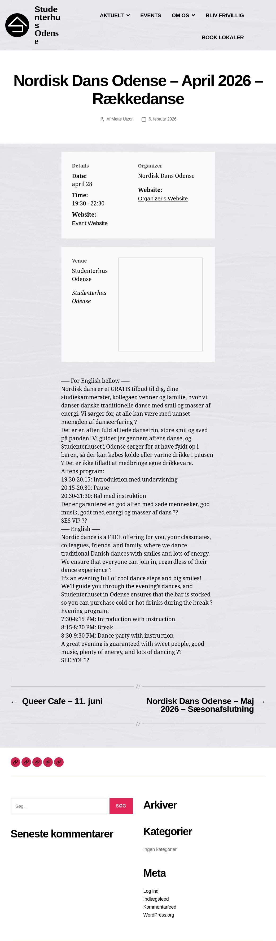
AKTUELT (115, 15)
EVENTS (150, 15)
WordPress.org (158, 915)
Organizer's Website (163, 198)
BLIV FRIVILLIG (225, 15)
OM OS (183, 15)
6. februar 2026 (162, 119)
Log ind (151, 891)
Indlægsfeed (156, 899)
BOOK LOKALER (223, 37)
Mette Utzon (122, 119)
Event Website (90, 223)
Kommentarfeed (160, 907)
